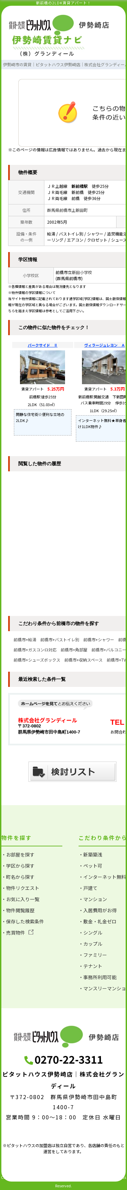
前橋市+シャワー (98, 639)
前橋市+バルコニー (108, 649)
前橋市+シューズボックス (37, 660)
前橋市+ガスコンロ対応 (35, 649)
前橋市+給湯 (25, 639)
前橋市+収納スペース (83, 660)
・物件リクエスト (20, 888)
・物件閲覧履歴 (18, 910)
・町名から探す (18, 877)
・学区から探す (18, 866)
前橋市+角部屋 (74, 649)
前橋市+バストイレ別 (59, 639)
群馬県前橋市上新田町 (67, 210)
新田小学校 (82, 272)
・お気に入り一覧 (20, 899)
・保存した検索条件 (22, 921)
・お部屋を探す (18, 854)
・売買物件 (17, 932)
